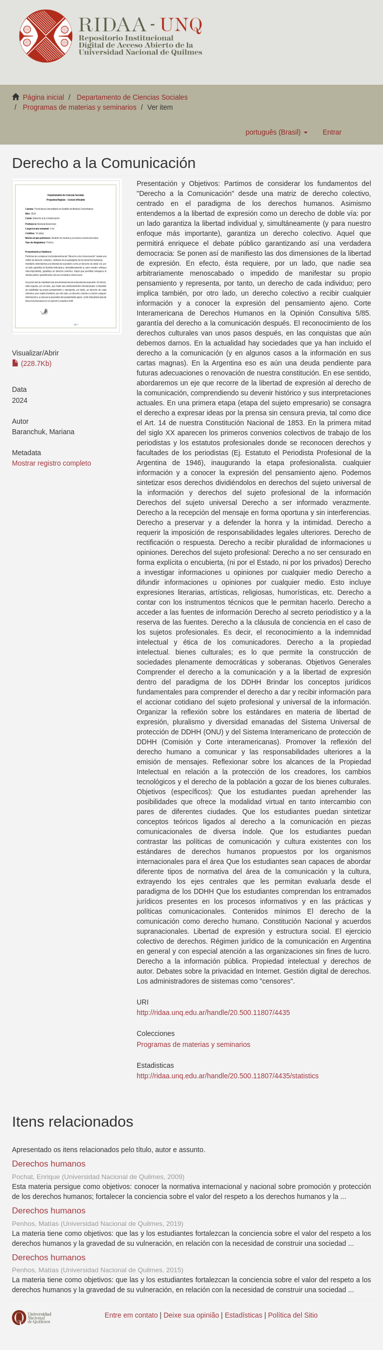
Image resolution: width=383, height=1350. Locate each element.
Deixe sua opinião (191, 1315)
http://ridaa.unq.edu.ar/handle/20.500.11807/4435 (213, 1012)
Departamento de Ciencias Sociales (132, 97)
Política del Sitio (293, 1315)
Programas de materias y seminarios (80, 107)
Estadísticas (243, 1315)
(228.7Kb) (31, 363)
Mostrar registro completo (51, 463)
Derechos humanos (48, 1164)
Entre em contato (131, 1315)
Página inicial (43, 97)
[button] (276, 132)
